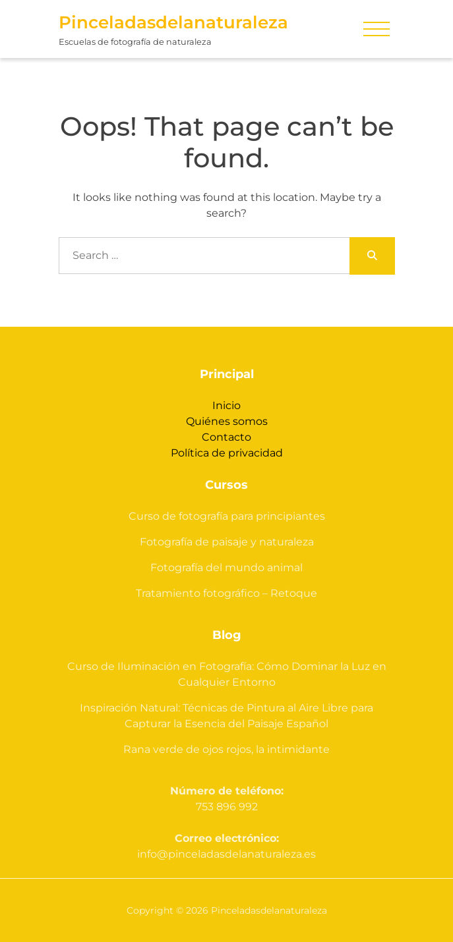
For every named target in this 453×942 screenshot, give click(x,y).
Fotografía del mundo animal (226, 567)
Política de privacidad (227, 453)
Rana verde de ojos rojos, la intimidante (226, 749)
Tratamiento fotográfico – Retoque (226, 593)
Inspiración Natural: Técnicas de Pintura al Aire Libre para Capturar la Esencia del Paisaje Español (226, 716)
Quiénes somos (227, 421)
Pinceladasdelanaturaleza (173, 22)
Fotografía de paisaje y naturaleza (227, 542)
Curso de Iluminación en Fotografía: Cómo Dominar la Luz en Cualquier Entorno (226, 674)
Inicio (226, 405)
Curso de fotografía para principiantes (227, 516)
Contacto (226, 437)
